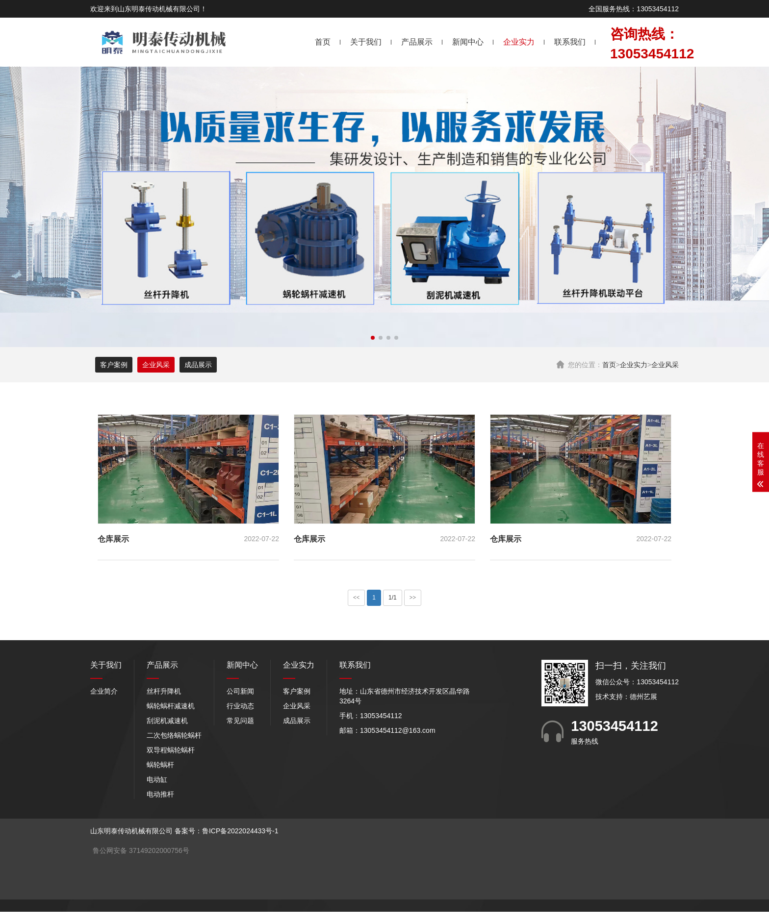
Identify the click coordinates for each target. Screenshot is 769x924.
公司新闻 (240, 691)
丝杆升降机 (164, 691)
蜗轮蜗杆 (160, 765)
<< (356, 597)
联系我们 (570, 42)
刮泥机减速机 (167, 720)
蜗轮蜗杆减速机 (171, 706)
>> (413, 597)
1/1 (392, 597)
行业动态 (240, 706)
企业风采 (665, 365)
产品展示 (417, 42)
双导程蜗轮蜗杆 (171, 750)
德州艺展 (643, 696)
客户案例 (114, 365)
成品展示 (198, 365)
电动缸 (157, 779)
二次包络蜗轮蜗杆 (174, 735)
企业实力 (519, 42)
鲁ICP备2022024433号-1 (240, 831)
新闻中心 (468, 42)
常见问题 (240, 720)
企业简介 (104, 691)
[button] (373, 338)
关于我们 (366, 42)
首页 (323, 42)
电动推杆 (160, 794)
